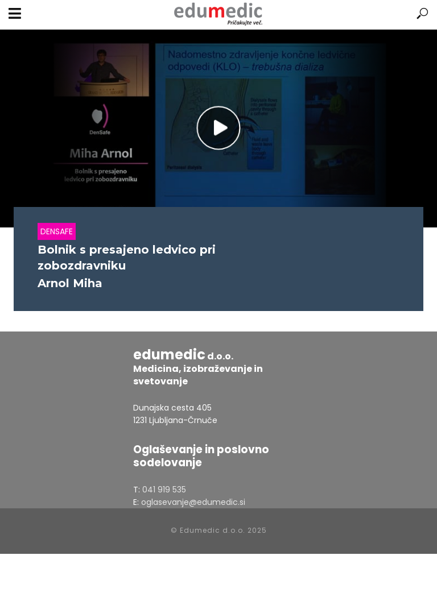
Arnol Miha (70, 283)
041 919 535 (164, 489)
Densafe (56, 231)
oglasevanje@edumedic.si (193, 502)
